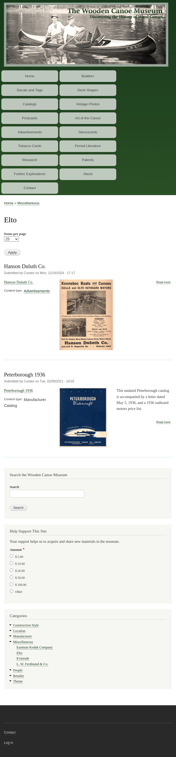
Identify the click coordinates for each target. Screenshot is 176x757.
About (87, 174)
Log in (8, 743)
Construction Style (26, 625)
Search (14, 487)
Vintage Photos (88, 104)
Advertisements (30, 132)
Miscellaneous (28, 203)
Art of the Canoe (88, 118)
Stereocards (87, 132)
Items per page (15, 234)
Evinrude (23, 658)
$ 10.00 (20, 564)
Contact (30, 188)
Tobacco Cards (29, 146)
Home (29, 76)
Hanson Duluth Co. (25, 266)
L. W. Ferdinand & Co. (32, 664)
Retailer (18, 676)
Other (18, 592)
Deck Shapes (88, 90)
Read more (163, 282)
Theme (18, 681)
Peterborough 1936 (24, 375)
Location (19, 631)
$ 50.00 (20, 578)
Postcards (30, 118)
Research (29, 160)
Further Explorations (29, 174)
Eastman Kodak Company (35, 647)
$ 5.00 (19, 557)
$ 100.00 (20, 585)
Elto (19, 653)
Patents (88, 160)
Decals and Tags (30, 90)
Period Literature (88, 146)
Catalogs (30, 104)
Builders (88, 76)
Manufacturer (22, 636)
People (18, 670)
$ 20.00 (20, 571)
